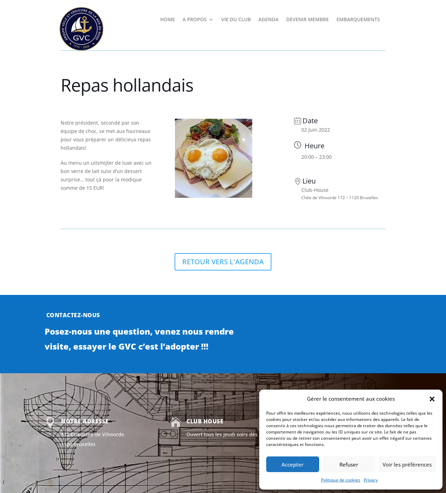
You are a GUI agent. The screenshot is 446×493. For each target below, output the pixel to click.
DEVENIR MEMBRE (307, 20)
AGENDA (269, 20)
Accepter (292, 464)
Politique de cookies (340, 480)
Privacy (371, 480)
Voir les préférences (407, 464)
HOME (167, 20)
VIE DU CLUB (236, 20)
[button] (432, 399)
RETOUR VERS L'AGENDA (223, 261)
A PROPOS (195, 20)
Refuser (348, 464)
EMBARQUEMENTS (358, 20)
